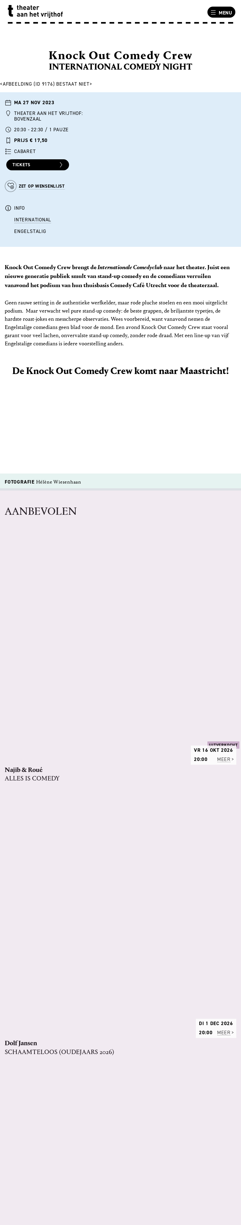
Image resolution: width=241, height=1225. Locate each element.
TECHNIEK (19, 1023)
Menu (220, 12)
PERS (14, 1031)
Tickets (38, 165)
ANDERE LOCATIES (29, 1169)
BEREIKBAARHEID (28, 1178)
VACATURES (22, 1014)
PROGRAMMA (23, 998)
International (32, 219)
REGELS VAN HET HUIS (34, 1006)
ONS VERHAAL (24, 990)
